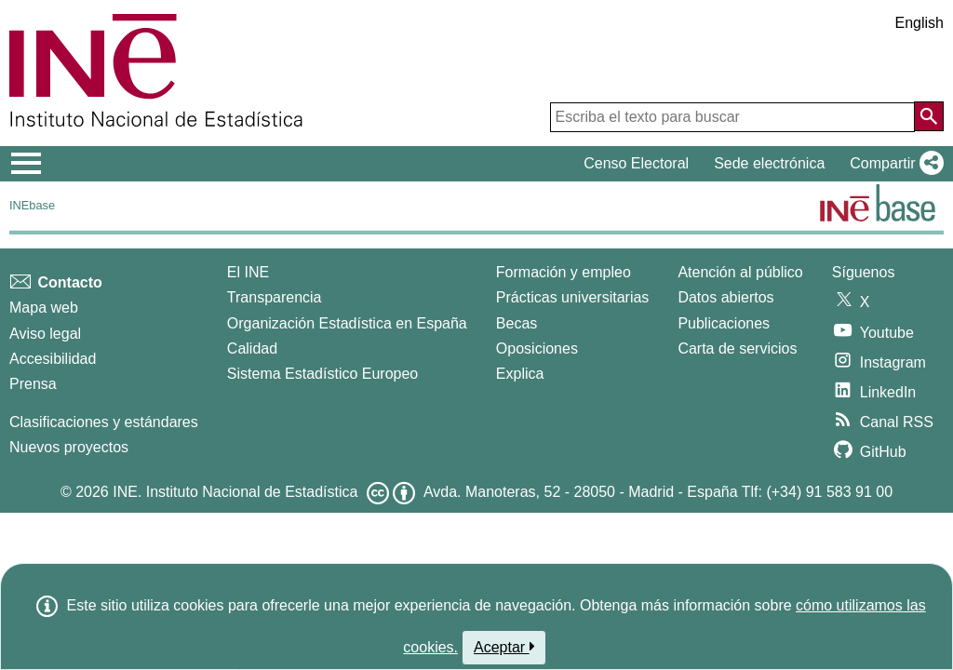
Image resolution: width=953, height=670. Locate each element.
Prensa (33, 384)
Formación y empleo (563, 272)
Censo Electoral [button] (636, 163)
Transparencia (274, 297)
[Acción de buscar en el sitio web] (929, 116)
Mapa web (43, 307)
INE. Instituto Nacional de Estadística (235, 492)
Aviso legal (45, 334)
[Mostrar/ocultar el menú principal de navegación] (26, 164)
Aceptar (504, 646)
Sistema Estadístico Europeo (322, 374)
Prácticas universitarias (573, 297)
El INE (248, 272)
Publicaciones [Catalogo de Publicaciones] (724, 323)
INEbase (32, 205)
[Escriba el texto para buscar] (732, 117)
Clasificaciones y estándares (103, 422)
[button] (893, 164)
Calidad (252, 348)
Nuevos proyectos (68, 447)
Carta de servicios (737, 348)
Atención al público (740, 272)
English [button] (919, 23)
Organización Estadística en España (347, 323)
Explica (520, 374)
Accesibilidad (52, 359)
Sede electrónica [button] (769, 163)
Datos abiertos (725, 297)
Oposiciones (537, 348)
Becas (516, 323)
